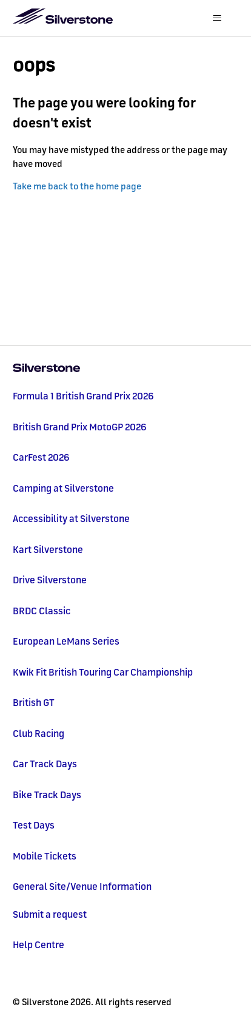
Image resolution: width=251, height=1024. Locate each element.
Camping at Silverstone (63, 488)
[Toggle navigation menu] (216, 18)
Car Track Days (45, 764)
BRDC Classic (41, 611)
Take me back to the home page (77, 186)
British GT (34, 702)
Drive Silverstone (50, 580)
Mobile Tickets (44, 856)
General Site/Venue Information (82, 886)
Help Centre (38, 944)
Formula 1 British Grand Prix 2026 (83, 396)
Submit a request (50, 914)
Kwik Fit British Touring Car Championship (103, 672)
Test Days (34, 825)
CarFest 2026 (41, 457)
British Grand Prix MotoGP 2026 (80, 427)
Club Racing (38, 733)
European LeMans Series (66, 641)
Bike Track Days (47, 794)
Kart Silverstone (48, 549)
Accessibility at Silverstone (71, 518)
